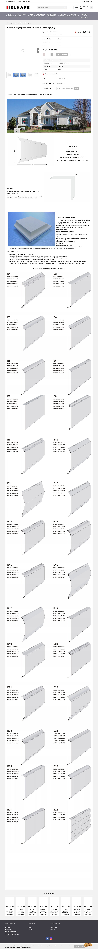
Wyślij (76, 88)
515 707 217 (21, 1)
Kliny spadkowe (31, 16)
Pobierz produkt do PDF (50, 74)
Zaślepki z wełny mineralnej (84, 16)
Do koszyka (62, 54)
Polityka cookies (9, 933)
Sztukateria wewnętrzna (51, 16)
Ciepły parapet (18, 16)
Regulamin (8, 929)
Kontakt (30, 929)
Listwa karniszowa (10, 16)
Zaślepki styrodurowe (63, 16)
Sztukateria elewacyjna (41, 15)
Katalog (52, 929)
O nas (29, 927)
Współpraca (53, 927)
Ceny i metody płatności (12, 934)
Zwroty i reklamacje (10, 931)
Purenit (24, 15)
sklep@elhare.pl (11, 1)
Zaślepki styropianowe (73, 16)
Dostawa (7, 927)
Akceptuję (79, 946)
